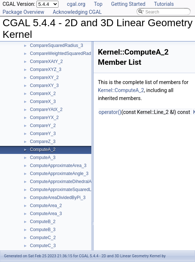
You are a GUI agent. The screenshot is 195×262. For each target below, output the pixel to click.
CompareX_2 (43, 93)
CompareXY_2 (44, 77)
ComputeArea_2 (46, 205)
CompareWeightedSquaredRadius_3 (66, 53)
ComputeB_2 (43, 221)
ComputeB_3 (43, 229)
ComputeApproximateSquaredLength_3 (68, 189)
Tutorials (164, 4)
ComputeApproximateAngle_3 (59, 173)
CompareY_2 (43, 125)
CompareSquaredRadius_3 (56, 45)
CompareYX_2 (44, 117)
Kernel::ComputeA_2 (121, 90)
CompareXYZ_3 (45, 69)
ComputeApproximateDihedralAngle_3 (67, 181)
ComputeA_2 (43, 149)
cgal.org (76, 4)
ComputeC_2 (43, 237)
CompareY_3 (43, 133)
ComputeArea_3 (46, 213)
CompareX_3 (43, 101)
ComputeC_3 (43, 245)
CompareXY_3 (44, 85)
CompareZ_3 (43, 141)
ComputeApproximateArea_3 (58, 165)
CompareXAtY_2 (46, 61)
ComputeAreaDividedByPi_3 (57, 197)
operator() (110, 112)
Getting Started (128, 4)
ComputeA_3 (43, 157)
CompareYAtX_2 (46, 109)
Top (98, 4)
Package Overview (23, 12)
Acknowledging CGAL (77, 12)
